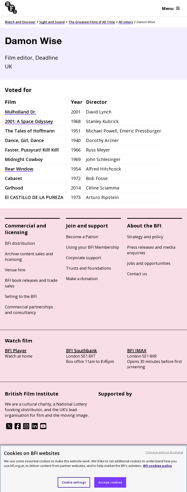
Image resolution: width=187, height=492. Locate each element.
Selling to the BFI (21, 296)
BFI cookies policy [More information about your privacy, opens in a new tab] (157, 468)
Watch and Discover (20, 22)
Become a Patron (82, 236)
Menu (171, 8)
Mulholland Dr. (20, 112)
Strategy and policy (145, 236)
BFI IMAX (136, 350)
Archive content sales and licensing (29, 256)
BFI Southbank (81, 350)
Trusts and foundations (88, 268)
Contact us (137, 273)
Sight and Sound (52, 22)
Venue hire (15, 270)
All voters (126, 22)
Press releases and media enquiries (151, 249)
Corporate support (83, 257)
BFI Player (16, 350)
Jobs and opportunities (148, 263)
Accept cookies (110, 485)
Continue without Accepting (164, 455)
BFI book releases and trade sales (31, 283)
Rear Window (19, 169)
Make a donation (82, 278)
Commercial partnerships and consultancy (29, 309)
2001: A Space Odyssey (29, 121)
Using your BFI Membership (92, 247)
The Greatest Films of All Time (91, 22)
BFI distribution (20, 243)
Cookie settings (74, 485)
